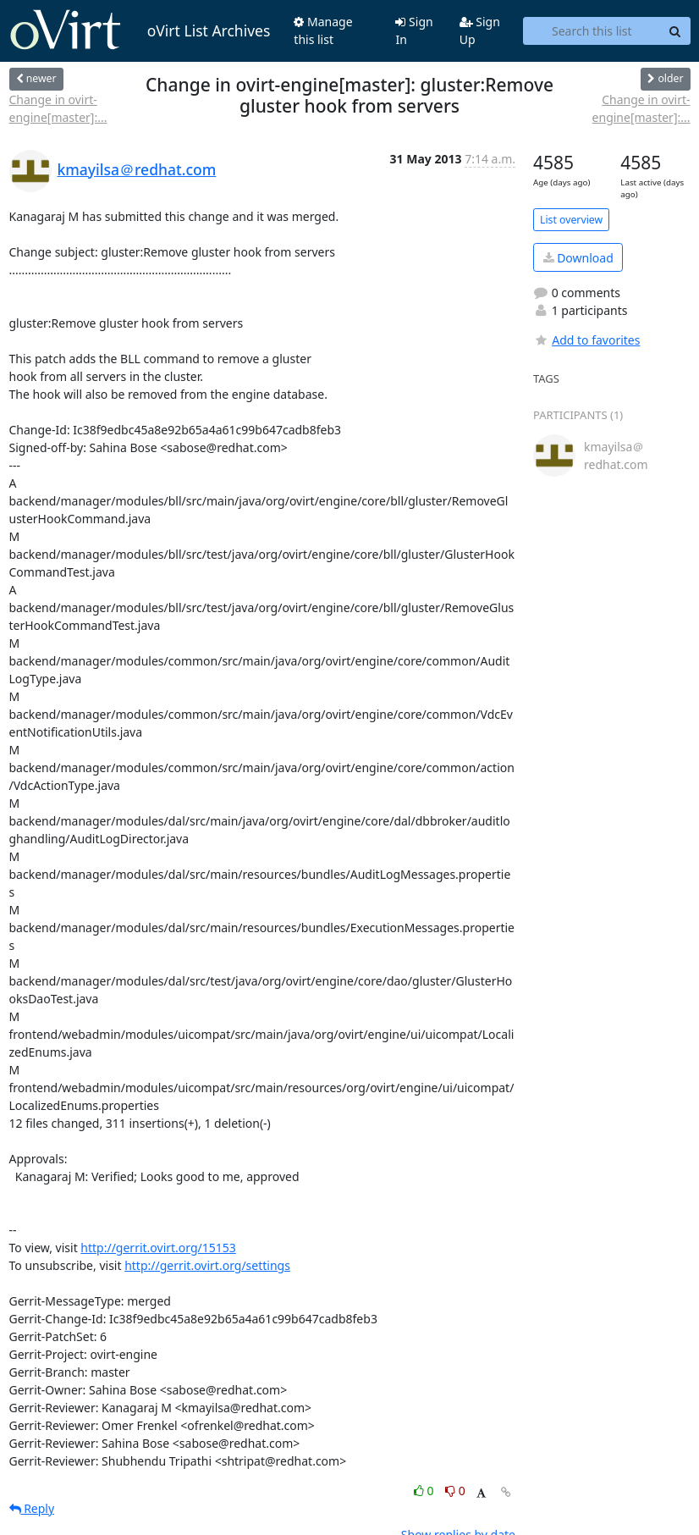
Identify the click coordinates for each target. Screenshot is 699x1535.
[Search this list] (591, 31)
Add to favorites (586, 340)
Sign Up (480, 30)
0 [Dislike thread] (455, 1491)
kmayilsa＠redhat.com (137, 169)
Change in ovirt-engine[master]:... (58, 108)
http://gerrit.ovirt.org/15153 (158, 1248)
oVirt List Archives (140, 30)
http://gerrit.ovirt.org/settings (207, 1265)
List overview (571, 220)
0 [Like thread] (425, 1491)
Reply (32, 1508)
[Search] (675, 31)
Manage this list (323, 30)
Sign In (413, 30)
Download (578, 258)
